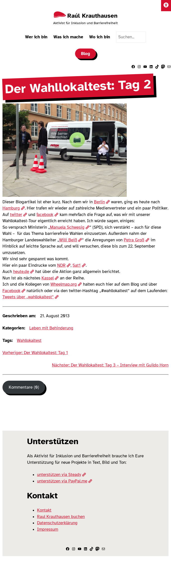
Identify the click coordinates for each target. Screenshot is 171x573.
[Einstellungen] (166, 5)
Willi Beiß (70, 240)
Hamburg (13, 208)
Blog (85, 53)
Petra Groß (136, 240)
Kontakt (44, 510)
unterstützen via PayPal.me (64, 481)
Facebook (13, 290)
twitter (18, 214)
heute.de (23, 271)
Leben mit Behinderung (51, 328)
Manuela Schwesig (69, 227)
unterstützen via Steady (61, 474)
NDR (64, 265)
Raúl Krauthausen (92, 15)
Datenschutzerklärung (57, 522)
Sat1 (79, 265)
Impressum (47, 529)
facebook (47, 214)
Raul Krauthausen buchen (61, 516)
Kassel (50, 278)
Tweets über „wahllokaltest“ (30, 297)
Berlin (102, 202)
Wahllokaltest (29, 340)
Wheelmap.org (66, 284)
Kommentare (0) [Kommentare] (24, 387)
